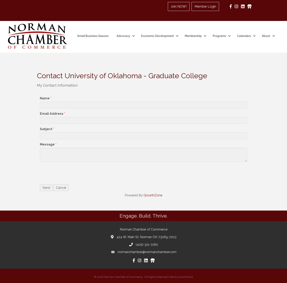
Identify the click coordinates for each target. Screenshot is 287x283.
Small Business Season (92, 36)
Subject (46, 129)
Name (45, 98)
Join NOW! (179, 6)
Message (47, 144)
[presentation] (70, 172)
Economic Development (157, 36)
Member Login (205, 6)
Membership (193, 36)
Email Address (51, 114)
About (266, 36)
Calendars (244, 36)
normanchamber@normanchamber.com (147, 252)
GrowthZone (153, 195)
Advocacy (123, 36)
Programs (219, 36)
